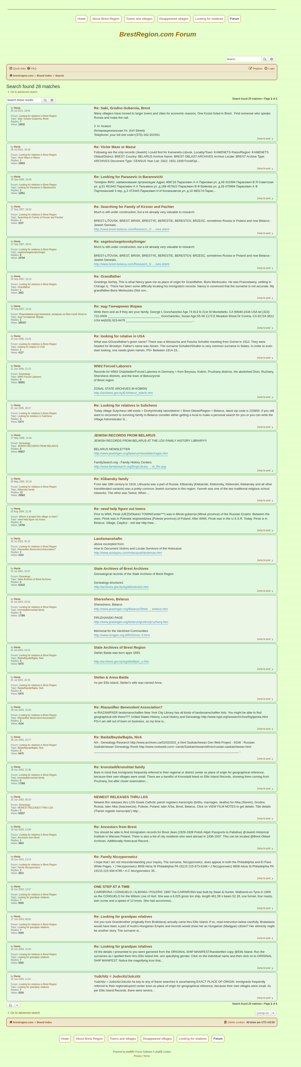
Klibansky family (26, 489)
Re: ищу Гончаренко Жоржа (118, 306)
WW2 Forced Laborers (29, 377)
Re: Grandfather (107, 276)
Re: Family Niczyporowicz (115, 857)
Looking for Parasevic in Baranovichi (37, 187)
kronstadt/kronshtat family (31, 610)
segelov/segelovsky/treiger (31, 252)
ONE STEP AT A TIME (112, 887)
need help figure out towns (31, 519)
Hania (17, 108)
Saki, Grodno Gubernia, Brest (33, 118)
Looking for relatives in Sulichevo (35, 416)
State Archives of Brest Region (120, 647)
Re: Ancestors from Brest (115, 827)
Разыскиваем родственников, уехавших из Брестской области (52, 314)
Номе (82, 18)
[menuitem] (31, 68)
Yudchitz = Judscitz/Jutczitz (117, 976)
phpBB (129, 1052)
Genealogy (24, 374)
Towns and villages (139, 18)
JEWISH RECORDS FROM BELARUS (38, 446)
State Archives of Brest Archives (34, 579)
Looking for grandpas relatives (33, 897)
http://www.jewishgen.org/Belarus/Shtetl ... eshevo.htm (131, 609)
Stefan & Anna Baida (111, 677)
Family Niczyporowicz (29, 867)
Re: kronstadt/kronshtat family (119, 767)
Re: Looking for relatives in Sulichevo (125, 405)
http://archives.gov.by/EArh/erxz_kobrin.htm (123, 393)
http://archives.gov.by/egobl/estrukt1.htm (121, 587)
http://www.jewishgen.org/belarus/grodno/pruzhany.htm (131, 622)
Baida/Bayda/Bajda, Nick (31, 658)
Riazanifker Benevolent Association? (37, 549)
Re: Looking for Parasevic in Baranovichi (128, 177)
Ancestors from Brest (29, 837)
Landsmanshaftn (108, 539)
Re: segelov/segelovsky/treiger (120, 241)
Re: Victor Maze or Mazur (115, 147)
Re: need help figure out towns (120, 509)
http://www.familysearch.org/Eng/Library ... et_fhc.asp (130, 466)
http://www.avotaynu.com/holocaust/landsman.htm (128, 552)
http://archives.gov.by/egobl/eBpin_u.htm (121, 661)
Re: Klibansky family (111, 479)
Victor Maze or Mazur (29, 157)
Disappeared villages (173, 18)
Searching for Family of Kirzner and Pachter (40, 217)
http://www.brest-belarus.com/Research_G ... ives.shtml (131, 229)
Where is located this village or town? (38, 516)
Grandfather (24, 287)
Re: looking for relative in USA (119, 336)
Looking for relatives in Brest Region (38, 116)
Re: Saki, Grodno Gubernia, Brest (122, 108)
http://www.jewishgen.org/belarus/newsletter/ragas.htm (131, 453)
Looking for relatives (209, 18)
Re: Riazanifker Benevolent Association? (128, 707)
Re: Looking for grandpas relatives (123, 916)
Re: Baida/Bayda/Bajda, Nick (118, 737)
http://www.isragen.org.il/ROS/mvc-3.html (122, 635)
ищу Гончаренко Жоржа (31, 317)
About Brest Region (105, 18)
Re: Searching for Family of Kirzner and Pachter (134, 207)
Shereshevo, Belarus (111, 599)
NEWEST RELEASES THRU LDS (35, 807)
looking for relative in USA (31, 347)
